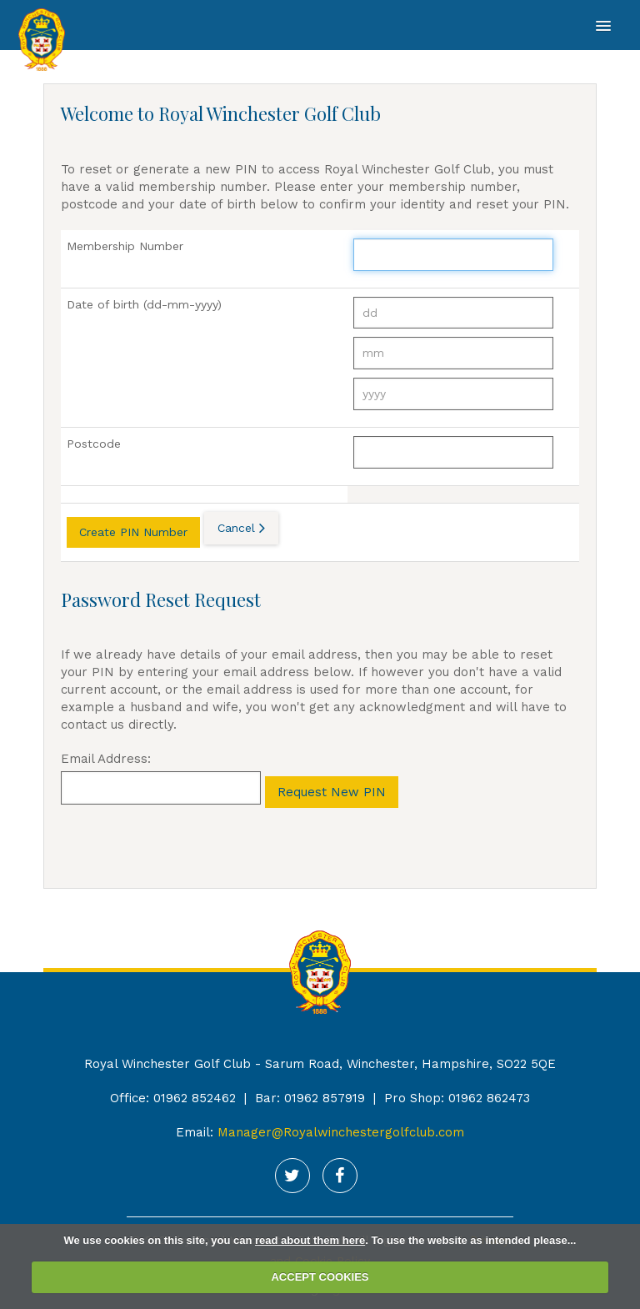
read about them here (310, 1240)
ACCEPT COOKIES (319, 1277)
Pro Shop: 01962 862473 (457, 1098)
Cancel (236, 527)
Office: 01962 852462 (173, 1098)
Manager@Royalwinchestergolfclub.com (341, 1132)
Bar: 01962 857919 (310, 1098)
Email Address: (106, 758)
